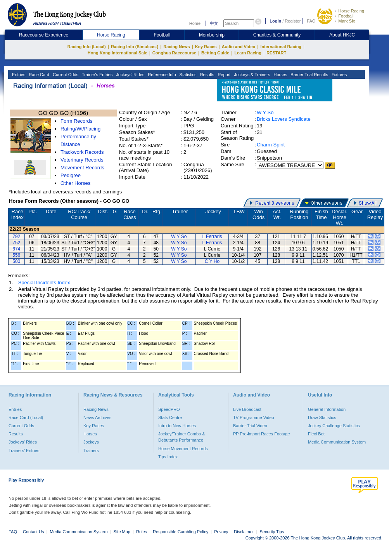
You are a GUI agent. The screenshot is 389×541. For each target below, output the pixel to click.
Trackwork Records (82, 152)
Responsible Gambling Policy (180, 531)
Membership (212, 35)
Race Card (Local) (26, 417)
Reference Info (161, 74)
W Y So (265, 112)
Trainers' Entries (24, 450)
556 (16, 255)
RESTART (276, 52)
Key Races (206, 46)
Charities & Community (277, 35)
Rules (142, 531)
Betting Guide (215, 52)
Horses (279, 74)
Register (293, 21)
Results (206, 74)
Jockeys (91, 442)
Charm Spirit (271, 145)
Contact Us (33, 531)
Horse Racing (351, 11)
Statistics (187, 74)
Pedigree (71, 175)
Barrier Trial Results (308, 74)
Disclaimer (244, 531)
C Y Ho (212, 261)
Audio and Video (239, 46)
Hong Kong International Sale (117, 52)
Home (195, 23)
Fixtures (338, 74)
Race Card (38, 74)
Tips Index (168, 456)
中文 (214, 23)
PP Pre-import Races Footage (261, 433)
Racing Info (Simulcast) (134, 46)
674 (16, 249)
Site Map (122, 531)
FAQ (311, 21)
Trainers (91, 450)
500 (16, 261)
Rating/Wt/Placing (80, 129)
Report (223, 74)
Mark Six (346, 21)
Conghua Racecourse (174, 52)
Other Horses (75, 183)
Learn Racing (247, 52)
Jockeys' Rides (129, 74)
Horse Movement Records (183, 448)
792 (16, 236)
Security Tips (272, 531)
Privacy (221, 531)
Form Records (76, 121)
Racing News (176, 46)
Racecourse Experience (43, 35)
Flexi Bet (316, 433)
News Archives (97, 417)
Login (275, 21)
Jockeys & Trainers (251, 74)
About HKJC (342, 35)
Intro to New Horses (177, 425)
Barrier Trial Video (250, 425)
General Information (327, 409)
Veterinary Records (82, 160)
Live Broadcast (247, 409)
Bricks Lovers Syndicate (284, 119)
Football (345, 16)
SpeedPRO (169, 409)
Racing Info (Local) (86, 46)
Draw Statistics (322, 417)
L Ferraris (212, 236)
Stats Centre (170, 417)
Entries (18, 74)
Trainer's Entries (96, 74)
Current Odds (65, 74)
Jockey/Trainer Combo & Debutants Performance (181, 436)
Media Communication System (337, 442)
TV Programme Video (253, 417)
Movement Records (82, 167)
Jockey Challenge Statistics (334, 425)
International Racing (280, 46)
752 (16, 242)
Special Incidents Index (44, 282)
